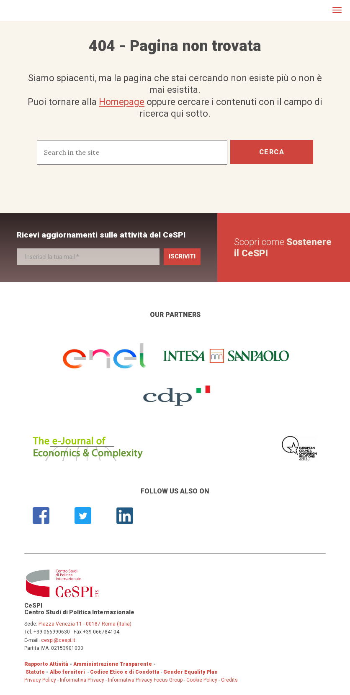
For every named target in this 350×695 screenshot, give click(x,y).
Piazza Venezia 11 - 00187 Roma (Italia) (85, 624)
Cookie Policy (201, 680)
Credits (229, 680)
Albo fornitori (67, 672)
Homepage (121, 102)
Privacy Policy (40, 680)
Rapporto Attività (46, 664)
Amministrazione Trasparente (112, 664)
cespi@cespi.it (58, 640)
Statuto (35, 672)
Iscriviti (182, 256)
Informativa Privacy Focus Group (145, 680)
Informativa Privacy (83, 680)
